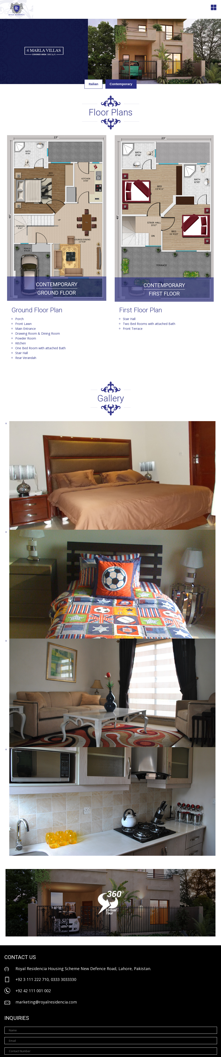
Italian (93, 84)
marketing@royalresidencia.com (46, 1002)
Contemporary (121, 84)
